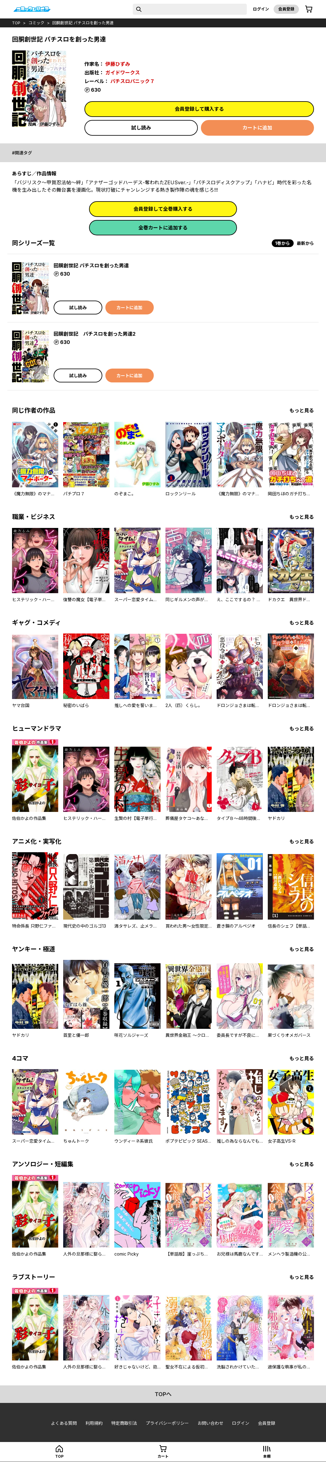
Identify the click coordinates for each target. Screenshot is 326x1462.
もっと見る (301, 410)
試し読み (141, 128)
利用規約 (94, 1423)
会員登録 (286, 8)
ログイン (261, 8)
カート (163, 1456)
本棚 (267, 1456)
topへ (163, 1394)
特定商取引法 (124, 1423)
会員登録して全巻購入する (163, 209)
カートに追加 (257, 128)
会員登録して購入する (199, 109)
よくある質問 (64, 1423)
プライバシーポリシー (167, 1423)
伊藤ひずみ (117, 64)
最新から (305, 243)
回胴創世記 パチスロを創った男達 (83, 22)
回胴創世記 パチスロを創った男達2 (95, 334)
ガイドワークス (122, 73)
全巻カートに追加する (163, 228)
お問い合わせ (210, 1423)
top (16, 22)
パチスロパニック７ (132, 81)
